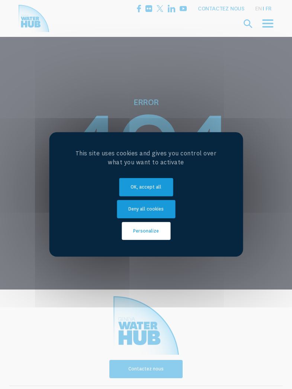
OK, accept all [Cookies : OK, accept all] (146, 187)
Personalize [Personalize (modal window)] (146, 231)
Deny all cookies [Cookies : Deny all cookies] (146, 209)
